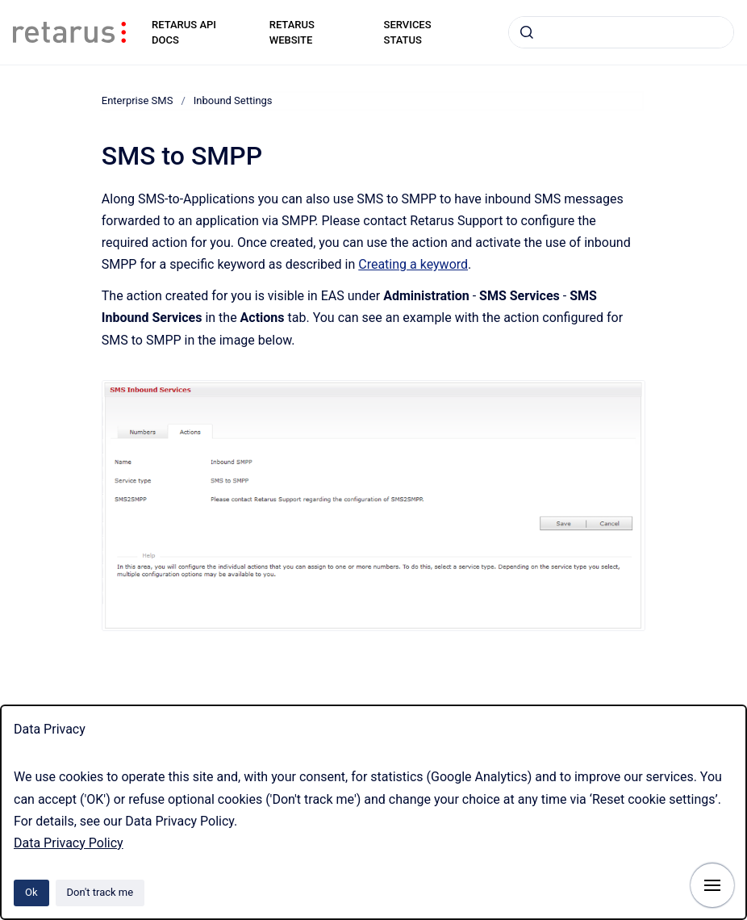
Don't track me (100, 892)
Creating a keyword (413, 264)
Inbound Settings (233, 100)
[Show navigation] (712, 885)
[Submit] (527, 32)
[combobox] (621, 32)
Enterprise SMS (137, 100)
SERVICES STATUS (408, 33)
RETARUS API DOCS (184, 33)
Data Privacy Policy (68, 843)
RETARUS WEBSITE (292, 33)
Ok (31, 892)
